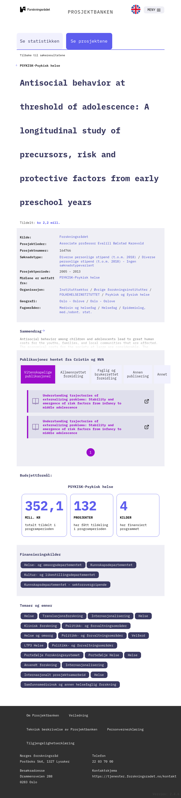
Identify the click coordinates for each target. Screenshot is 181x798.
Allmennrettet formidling (73, 374)
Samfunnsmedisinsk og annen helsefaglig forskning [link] (70, 684)
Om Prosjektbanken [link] (43, 715)
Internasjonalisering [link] (110, 616)
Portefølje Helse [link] (104, 655)
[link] (135, 10)
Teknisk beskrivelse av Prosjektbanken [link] (62, 729)
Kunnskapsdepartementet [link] (111, 565)
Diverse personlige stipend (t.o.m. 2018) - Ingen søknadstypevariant (107, 261)
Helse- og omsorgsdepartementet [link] (53, 565)
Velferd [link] (138, 635)
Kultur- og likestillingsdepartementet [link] (59, 575)
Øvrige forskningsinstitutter (121, 289)
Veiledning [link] (78, 715)
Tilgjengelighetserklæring (51, 743)
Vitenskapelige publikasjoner (38, 374)
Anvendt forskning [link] (40, 665)
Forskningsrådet (74, 236)
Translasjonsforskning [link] (63, 616)
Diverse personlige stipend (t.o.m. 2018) (98, 257)
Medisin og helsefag (78, 308)
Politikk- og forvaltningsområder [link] (96, 626)
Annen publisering (138, 374)
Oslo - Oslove (72, 301)
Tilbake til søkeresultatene (42, 55)
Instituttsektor (74, 289)
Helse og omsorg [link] (38, 635)
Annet (162, 374)
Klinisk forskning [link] (40, 626)
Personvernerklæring (125, 729)
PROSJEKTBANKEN (90, 12)
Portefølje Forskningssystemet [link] (52, 655)
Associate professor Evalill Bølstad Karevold (102, 243)
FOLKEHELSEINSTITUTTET (80, 294)
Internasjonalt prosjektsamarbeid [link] (55, 675)
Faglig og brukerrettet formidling (106, 374)
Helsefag (109, 308)
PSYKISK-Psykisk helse (80, 277)
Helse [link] (29, 616)
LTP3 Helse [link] (33, 645)
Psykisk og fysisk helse (127, 294)
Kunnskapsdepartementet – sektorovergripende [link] (65, 584)
